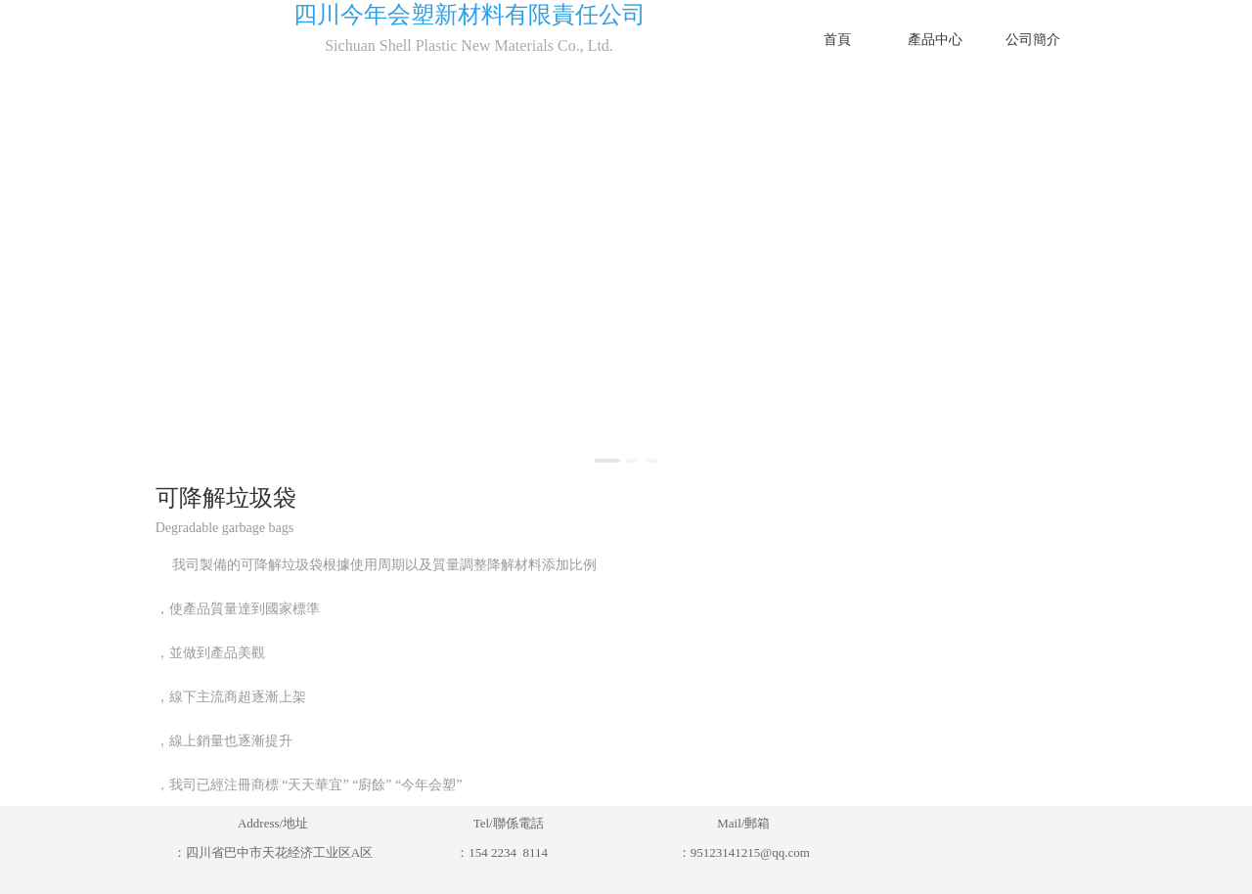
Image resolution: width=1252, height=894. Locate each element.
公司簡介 (1033, 39)
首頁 (837, 39)
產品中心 (935, 39)
